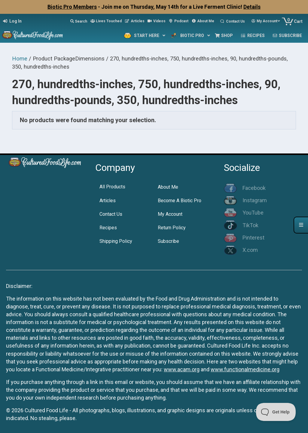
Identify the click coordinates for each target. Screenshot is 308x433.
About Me (168, 187)
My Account (170, 214)
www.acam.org (182, 369)
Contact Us (110, 214)
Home (19, 58)
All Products (112, 187)
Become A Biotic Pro (179, 200)
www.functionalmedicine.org (245, 369)
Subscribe (168, 241)
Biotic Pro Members (72, 7)
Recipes (108, 227)
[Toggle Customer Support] (276, 412)
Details (252, 7)
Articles (107, 200)
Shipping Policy (115, 241)
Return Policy (172, 227)
